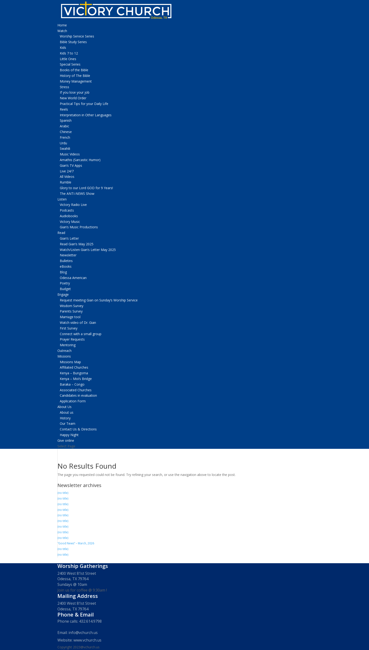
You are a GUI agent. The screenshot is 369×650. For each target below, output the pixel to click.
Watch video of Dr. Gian (78, 322)
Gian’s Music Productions (79, 227)
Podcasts (67, 210)
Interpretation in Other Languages (86, 115)
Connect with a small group (80, 334)
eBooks (66, 266)
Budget (65, 289)
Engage (63, 294)
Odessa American (73, 277)
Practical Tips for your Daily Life (84, 103)
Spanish (66, 120)
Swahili (65, 148)
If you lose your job (74, 92)
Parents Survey (71, 311)
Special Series (70, 64)
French (65, 137)
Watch (62, 31)
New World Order (73, 98)
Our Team (67, 423)
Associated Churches (76, 390)
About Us (64, 406)
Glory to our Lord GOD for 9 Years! (86, 188)
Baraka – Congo (72, 384)
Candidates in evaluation (78, 395)
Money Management (76, 81)
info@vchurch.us (83, 632)
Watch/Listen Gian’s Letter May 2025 (88, 249)
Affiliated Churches (74, 367)
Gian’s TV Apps (71, 165)
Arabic (64, 126)
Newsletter (68, 255)
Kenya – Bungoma (74, 373)
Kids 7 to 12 (69, 53)
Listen (62, 199)
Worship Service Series (77, 36)
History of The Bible (75, 75)
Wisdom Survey (71, 306)
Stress (64, 87)
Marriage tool (70, 317)
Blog (63, 272)
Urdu (63, 143)
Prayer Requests (72, 339)
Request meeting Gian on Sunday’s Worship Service (99, 300)
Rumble (65, 182)
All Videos (67, 176)
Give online (65, 440)
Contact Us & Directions (78, 429)
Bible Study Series (73, 42)
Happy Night (69, 435)
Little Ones (68, 59)
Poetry (65, 283)
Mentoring (68, 345)
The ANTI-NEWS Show (77, 193)
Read (61, 232)
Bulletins (66, 260)
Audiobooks (69, 216)
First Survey (68, 328)
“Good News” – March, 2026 (75, 543)
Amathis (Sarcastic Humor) (80, 160)
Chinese (66, 131)
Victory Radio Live (73, 204)
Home (62, 25)
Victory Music (70, 221)
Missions (64, 356)
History (65, 418)
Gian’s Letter (69, 238)
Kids (63, 47)
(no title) (62, 493)
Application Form (73, 401)
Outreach (64, 350)
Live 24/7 (67, 171)
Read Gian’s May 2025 (76, 244)
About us (66, 412)
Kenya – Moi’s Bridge (76, 378)
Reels (64, 109)
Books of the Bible (74, 70)
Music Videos (70, 154)
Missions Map (70, 362)
